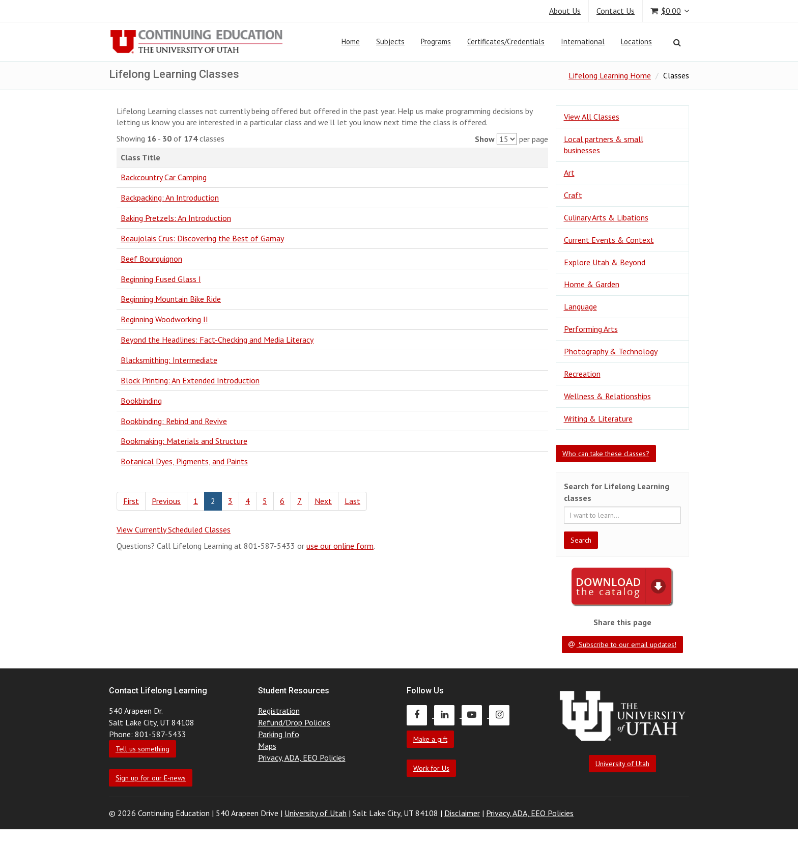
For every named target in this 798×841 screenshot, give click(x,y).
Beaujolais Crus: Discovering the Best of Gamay (202, 238)
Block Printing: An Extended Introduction (190, 380)
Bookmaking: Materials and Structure (184, 441)
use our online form (340, 546)
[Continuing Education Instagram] (502, 715)
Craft (573, 195)
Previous (166, 501)
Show (485, 139)
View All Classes (591, 116)
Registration (279, 711)
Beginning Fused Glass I (161, 279)
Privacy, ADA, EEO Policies (302, 757)
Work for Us (431, 768)
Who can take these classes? (605, 453)
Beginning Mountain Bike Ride (171, 299)
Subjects (390, 41)
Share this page (622, 622)
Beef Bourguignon (151, 259)
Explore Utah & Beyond (604, 262)
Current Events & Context (609, 240)
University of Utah (622, 763)
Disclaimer (462, 813)
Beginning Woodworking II (164, 319)
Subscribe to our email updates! (622, 644)
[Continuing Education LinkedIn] (448, 715)
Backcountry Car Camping (164, 177)
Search (581, 540)
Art (569, 172)
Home (350, 41)
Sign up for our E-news (151, 777)
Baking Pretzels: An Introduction (176, 218)
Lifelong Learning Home (609, 75)
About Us (565, 11)
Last (352, 501)
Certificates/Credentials (506, 41)
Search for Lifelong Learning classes (616, 492)
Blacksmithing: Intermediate (169, 360)
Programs (436, 41)
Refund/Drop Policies (294, 722)
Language (580, 306)
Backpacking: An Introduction (170, 197)
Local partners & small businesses (603, 145)
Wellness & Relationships (607, 396)
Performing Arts (591, 329)
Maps (267, 746)
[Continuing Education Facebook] (420, 715)
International (583, 41)
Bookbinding (141, 401)
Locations (636, 41)
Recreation (582, 374)
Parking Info (278, 734)
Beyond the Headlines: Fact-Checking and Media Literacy (217, 339)
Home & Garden (591, 284)
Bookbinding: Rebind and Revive (174, 421)
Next (323, 501)
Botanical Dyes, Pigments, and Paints (184, 461)
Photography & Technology (611, 351)
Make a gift (430, 739)
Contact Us (615, 11)
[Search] (677, 42)
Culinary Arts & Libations (606, 217)
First (131, 501)
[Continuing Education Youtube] (475, 715)
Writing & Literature (598, 418)
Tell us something (142, 748)
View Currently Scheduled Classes (174, 529)
